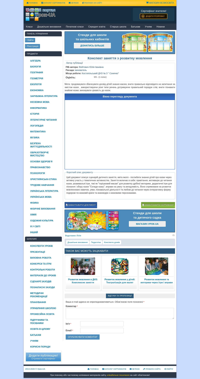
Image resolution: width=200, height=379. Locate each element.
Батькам (135, 26)
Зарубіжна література (44, 96)
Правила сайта (152, 369)
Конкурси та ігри (40, 264)
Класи (29, 26)
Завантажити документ (81, 205)
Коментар (72, 306)
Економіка (37, 90)
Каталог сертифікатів (53, 3)
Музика (34, 137)
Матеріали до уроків (43, 275)
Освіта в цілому (40, 329)
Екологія (36, 84)
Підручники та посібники (39, 321)
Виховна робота (40, 258)
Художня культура (41, 220)
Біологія (35, 66)
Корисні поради (40, 347)
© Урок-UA (35, 369)
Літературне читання (43, 120)
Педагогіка (96, 242)
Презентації (37, 252)
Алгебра (35, 61)
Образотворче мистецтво (39, 154)
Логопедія (36, 126)
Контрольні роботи (42, 270)
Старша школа (118, 26)
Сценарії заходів (40, 281)
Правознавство (40, 167)
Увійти (168, 369)
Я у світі (35, 226)
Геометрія (36, 78)
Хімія (33, 214)
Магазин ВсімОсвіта (160, 3)
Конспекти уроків (112, 242)
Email (69, 330)
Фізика (34, 203)
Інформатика (38, 108)
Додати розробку (155, 16)
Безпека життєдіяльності (41, 145)
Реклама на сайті (92, 3)
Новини (161, 26)
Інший (34, 232)
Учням (148, 26)
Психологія (37, 173)
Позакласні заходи (42, 287)
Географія (36, 72)
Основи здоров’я (41, 161)
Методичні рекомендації (38, 294)
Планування (38, 302)
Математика (38, 131)
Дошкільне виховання (49, 26)
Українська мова (41, 197)
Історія (34, 114)
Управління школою (43, 308)
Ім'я (68, 324)
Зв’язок (74, 3)
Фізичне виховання (42, 209)
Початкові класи (75, 26)
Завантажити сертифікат (158, 205)
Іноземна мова (39, 102)
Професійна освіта (42, 314)
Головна (32, 3)
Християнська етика (43, 179)
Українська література (44, 191)
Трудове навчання (42, 185)
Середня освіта (96, 26)
